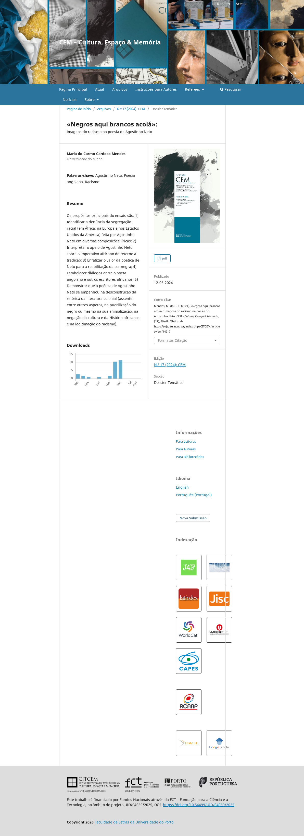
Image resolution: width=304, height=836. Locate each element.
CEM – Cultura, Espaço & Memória (110, 42)
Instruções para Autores (156, 89)
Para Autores (186, 449)
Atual (99, 89)
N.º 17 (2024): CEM (131, 109)
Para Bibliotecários (190, 456)
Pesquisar (230, 89)
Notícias (70, 99)
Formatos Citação (172, 340)
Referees (193, 89)
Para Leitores (186, 441)
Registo (223, 3)
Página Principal (73, 89)
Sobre (90, 99)
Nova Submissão (193, 518)
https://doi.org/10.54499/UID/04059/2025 (198, 804)
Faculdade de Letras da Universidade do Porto (134, 822)
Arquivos (119, 89)
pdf (164, 258)
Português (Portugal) (194, 494)
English (182, 487)
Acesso (241, 3)
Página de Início (79, 109)
